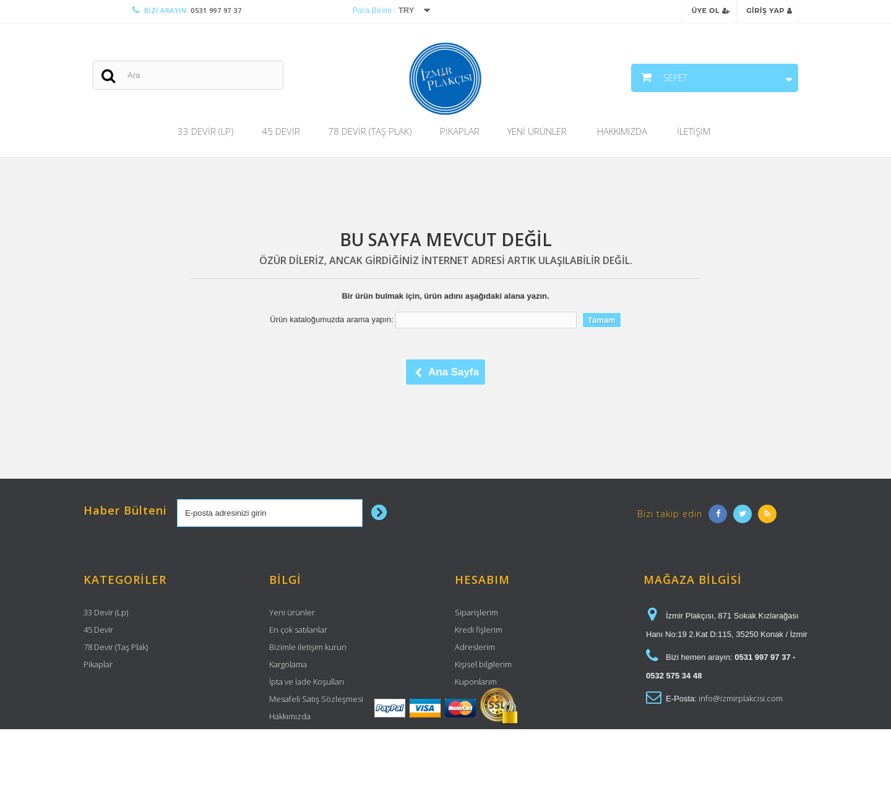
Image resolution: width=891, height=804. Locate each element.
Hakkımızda (622, 131)
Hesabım (482, 579)
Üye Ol (711, 10)
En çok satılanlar (298, 629)
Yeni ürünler (292, 612)
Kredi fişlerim (478, 629)
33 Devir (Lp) (206, 131)
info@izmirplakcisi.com (741, 698)
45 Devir (281, 131)
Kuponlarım (476, 681)
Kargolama (288, 664)
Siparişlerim (476, 612)
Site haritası (290, 750)
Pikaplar (460, 131)
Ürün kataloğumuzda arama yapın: (331, 319)
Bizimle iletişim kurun (307, 646)
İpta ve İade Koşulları (306, 681)
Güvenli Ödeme (298, 733)
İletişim (693, 131)
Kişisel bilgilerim (483, 664)
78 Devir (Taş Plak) (370, 131)
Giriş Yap (769, 10)
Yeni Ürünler (537, 131)
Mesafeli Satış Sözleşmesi (316, 698)
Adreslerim (475, 646)
